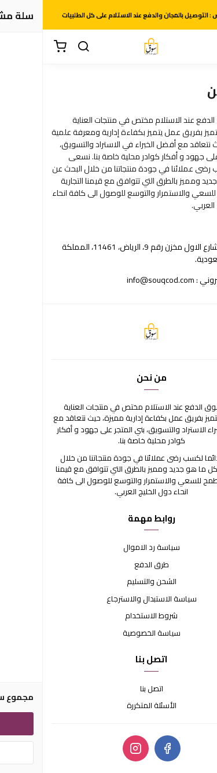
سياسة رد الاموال (108, 547)
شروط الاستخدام (108, 616)
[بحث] (40, 47)
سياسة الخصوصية (109, 633)
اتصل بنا (108, 689)
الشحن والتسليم (109, 582)
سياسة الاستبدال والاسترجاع (109, 599)
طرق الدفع (108, 565)
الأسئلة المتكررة (109, 706)
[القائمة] (199, 47)
